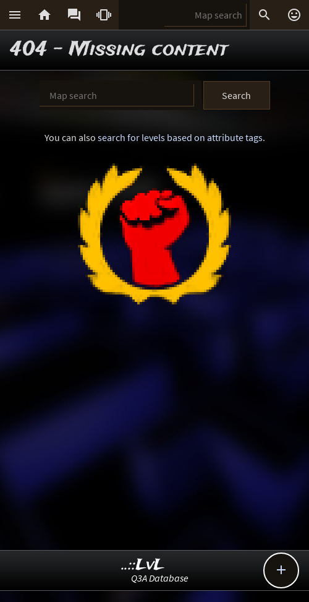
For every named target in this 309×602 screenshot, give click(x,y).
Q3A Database (159, 578)
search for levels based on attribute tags (180, 137)
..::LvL (143, 565)
